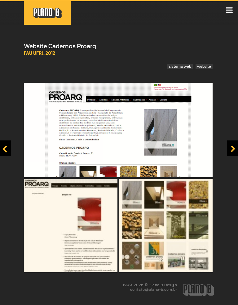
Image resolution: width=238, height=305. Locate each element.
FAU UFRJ (33, 53)
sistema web (180, 66)
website (204, 66)
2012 (50, 53)
